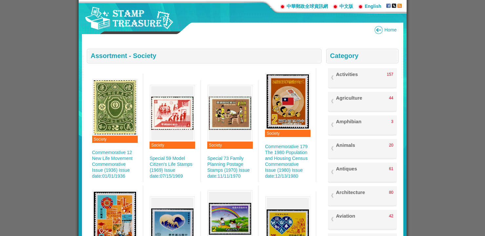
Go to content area (3, 3)
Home (390, 29)
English (373, 6)
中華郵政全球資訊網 (307, 6)
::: (272, 6)
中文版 (346, 6)
